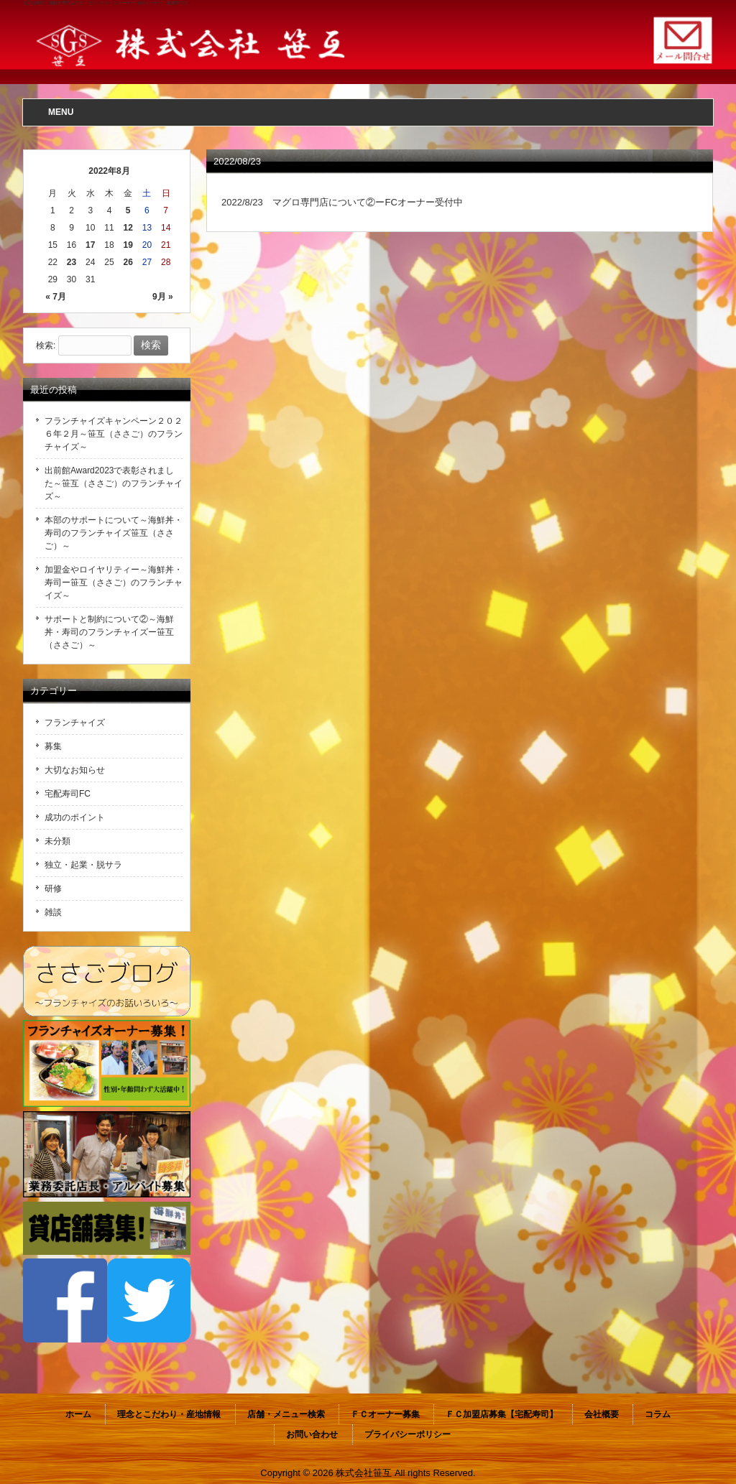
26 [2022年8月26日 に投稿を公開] (128, 262)
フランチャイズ (75, 723)
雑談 (53, 912)
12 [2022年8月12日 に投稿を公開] (128, 228)
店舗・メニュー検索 (286, 1414)
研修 (53, 889)
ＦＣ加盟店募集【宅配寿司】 (502, 1414)
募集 (53, 746)
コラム (658, 1414)
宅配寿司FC (68, 794)
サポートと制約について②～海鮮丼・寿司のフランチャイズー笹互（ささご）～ (109, 632)
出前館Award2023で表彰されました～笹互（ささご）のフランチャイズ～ (114, 483)
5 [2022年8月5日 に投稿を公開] (128, 210)
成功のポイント (75, 817)
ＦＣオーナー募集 (385, 1414)
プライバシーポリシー (407, 1434)
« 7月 (55, 297)
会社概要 (601, 1414)
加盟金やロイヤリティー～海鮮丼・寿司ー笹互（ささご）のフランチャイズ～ (114, 582)
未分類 (57, 841)
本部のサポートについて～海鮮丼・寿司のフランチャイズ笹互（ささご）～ (114, 533)
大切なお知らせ (75, 770)
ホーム (78, 1414)
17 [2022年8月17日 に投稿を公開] (90, 245)
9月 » (162, 297)
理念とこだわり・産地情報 (169, 1414)
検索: (45, 345)
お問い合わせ (312, 1434)
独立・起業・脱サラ (83, 865)
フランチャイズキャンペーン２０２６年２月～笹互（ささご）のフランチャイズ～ (114, 434)
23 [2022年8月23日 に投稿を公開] (71, 262)
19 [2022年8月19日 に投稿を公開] (128, 245)
